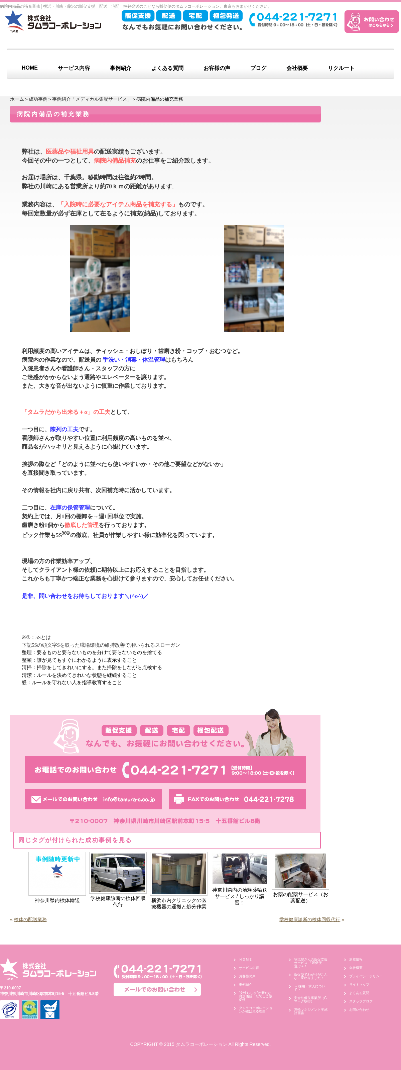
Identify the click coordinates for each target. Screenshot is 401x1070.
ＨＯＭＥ (245, 959)
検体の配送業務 (30, 919)
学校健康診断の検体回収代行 (118, 901)
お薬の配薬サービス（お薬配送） (300, 897)
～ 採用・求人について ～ (309, 987)
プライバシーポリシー (366, 976)
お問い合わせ (359, 1009)
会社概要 (297, 68)
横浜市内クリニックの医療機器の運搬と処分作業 (179, 903)
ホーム (17, 99)
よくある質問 (167, 68)
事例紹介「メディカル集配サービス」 (92, 99)
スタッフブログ (361, 1001)
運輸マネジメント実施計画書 (310, 1011)
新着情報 (356, 959)
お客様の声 (217, 68)
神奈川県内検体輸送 (57, 900)
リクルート (341, 68)
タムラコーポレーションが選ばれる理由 (255, 1009)
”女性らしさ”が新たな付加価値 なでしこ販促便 (255, 996)
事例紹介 (120, 68)
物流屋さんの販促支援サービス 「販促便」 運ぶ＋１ (311, 963)
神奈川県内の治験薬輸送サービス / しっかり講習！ (239, 896)
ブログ (258, 68)
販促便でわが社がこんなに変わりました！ (310, 976)
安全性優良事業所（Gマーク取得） (310, 999)
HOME (30, 68)
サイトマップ (359, 984)
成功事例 (38, 99)
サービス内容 (74, 68)
